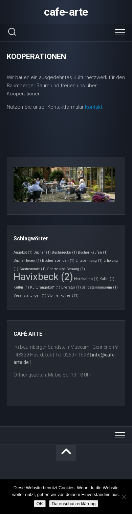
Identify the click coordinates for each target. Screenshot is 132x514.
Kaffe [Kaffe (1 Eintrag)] (107, 279)
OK (40, 503)
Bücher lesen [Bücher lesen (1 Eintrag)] (27, 260)
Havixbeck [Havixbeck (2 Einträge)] (43, 276)
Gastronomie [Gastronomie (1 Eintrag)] (32, 269)
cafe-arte (66, 11)
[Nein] (123, 496)
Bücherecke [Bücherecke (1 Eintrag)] (64, 252)
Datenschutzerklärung (74, 503)
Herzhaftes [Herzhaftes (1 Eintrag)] (86, 279)
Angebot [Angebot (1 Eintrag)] (23, 252)
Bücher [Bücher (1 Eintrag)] (42, 252)
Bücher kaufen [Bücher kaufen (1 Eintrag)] (93, 252)
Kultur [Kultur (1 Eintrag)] (21, 287)
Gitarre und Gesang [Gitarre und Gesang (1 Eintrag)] (66, 269)
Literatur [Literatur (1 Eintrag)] (71, 287)
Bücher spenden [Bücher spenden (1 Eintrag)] (58, 260)
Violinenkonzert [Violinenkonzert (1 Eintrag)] (63, 295)
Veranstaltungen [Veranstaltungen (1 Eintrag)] (30, 295)
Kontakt (93, 107)
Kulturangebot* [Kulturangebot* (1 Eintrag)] (45, 287)
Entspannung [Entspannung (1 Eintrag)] (89, 260)
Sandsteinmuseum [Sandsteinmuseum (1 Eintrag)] (100, 287)
